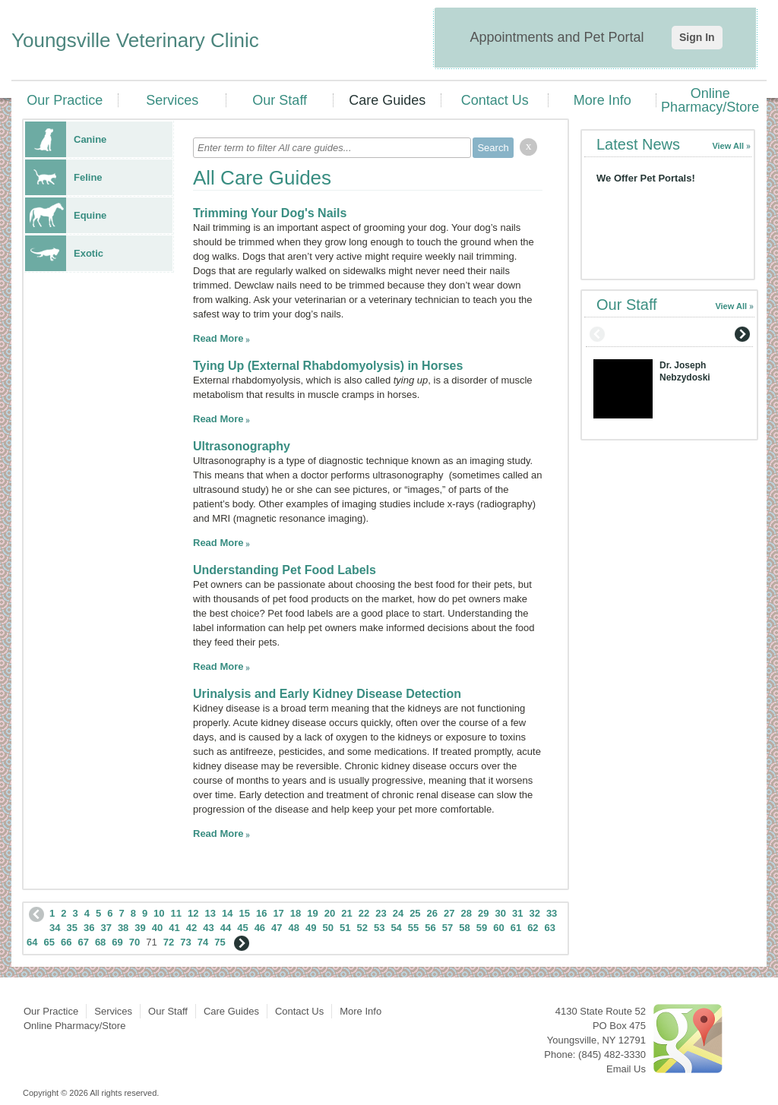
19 (312, 913)
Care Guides (387, 100)
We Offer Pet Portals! (645, 178)
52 (361, 927)
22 (364, 913)
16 (261, 913)
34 (54, 927)
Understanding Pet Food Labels (284, 570)
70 (134, 942)
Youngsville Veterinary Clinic (135, 40)
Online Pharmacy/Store (710, 100)
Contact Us (495, 100)
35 (71, 927)
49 (310, 927)
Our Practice (65, 100)
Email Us (626, 1069)
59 (481, 927)
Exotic (64, 253)
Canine (65, 139)
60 (498, 927)
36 (89, 927)
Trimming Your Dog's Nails (269, 213)
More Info (602, 100)
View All (728, 145)
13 (210, 913)
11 (176, 913)
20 (329, 913)
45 (242, 927)
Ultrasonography (241, 446)
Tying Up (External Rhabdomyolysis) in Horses (328, 365)
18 (295, 913)
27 (449, 913)
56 (430, 927)
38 (123, 927)
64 (32, 942)
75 (219, 942)
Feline (64, 177)
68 (100, 942)
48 (294, 927)
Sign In (697, 37)
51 (345, 927)
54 (396, 927)
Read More (218, 338)
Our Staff (279, 100)
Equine (65, 215)
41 (174, 927)
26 (432, 913)
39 (139, 927)
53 (379, 927)
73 (185, 942)
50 (328, 927)
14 (227, 913)
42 (191, 927)
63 (550, 927)
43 (208, 927)
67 (82, 942)
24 (398, 913)
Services (172, 100)
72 (168, 942)
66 (66, 942)
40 (157, 927)
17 (278, 913)
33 (551, 913)
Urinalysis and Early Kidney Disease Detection (327, 693)
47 (276, 927)
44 (225, 927)
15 (244, 913)
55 (413, 927)
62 (532, 927)
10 (158, 913)
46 (260, 927)
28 (466, 913)
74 (203, 942)
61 (516, 927)
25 (415, 913)
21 (346, 913)
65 (48, 942)
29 (483, 913)
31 (517, 913)
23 (380, 913)
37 (105, 927)
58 (464, 927)
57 (447, 927)
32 (534, 913)
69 (117, 942)
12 (193, 913)
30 (500, 913)
